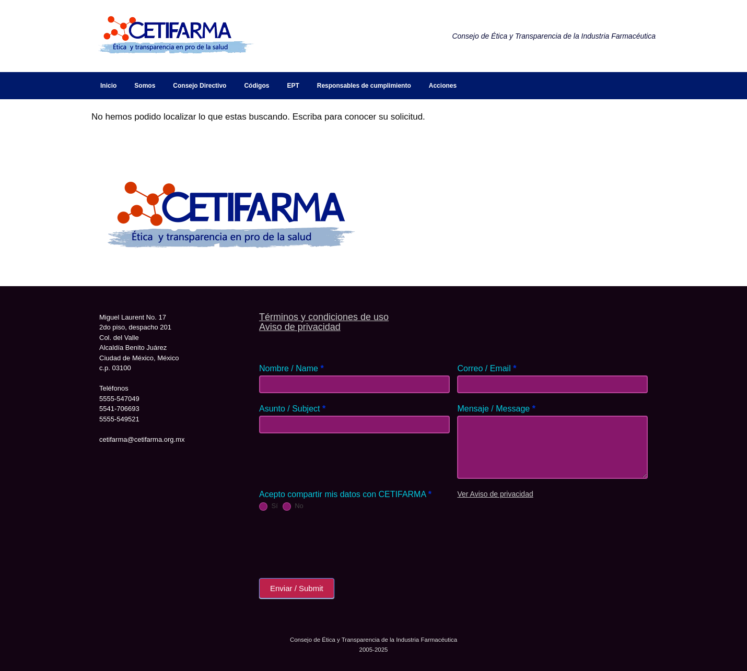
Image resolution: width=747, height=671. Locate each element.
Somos (144, 85)
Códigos (256, 85)
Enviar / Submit (296, 588)
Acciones (443, 85)
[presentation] (338, 542)
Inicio (108, 85)
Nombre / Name (291, 368)
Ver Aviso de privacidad (495, 494)
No (293, 506)
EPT (293, 85)
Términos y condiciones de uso (324, 317)
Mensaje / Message (496, 408)
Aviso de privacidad (300, 327)
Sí (268, 506)
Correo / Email (486, 368)
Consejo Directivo (199, 85)
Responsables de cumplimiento (364, 85)
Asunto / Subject (292, 408)
